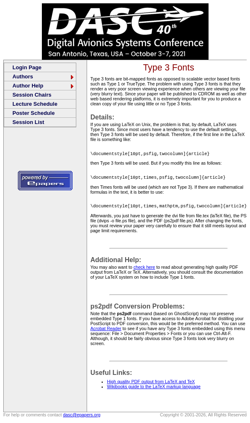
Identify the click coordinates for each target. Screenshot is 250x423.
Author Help (43, 86)
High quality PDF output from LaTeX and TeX (151, 384)
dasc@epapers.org (81, 417)
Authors (43, 76)
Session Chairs (31, 95)
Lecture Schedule (34, 104)
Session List (28, 122)
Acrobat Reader (105, 330)
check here (144, 269)
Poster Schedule (33, 113)
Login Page (26, 67)
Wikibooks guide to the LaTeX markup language (154, 389)
